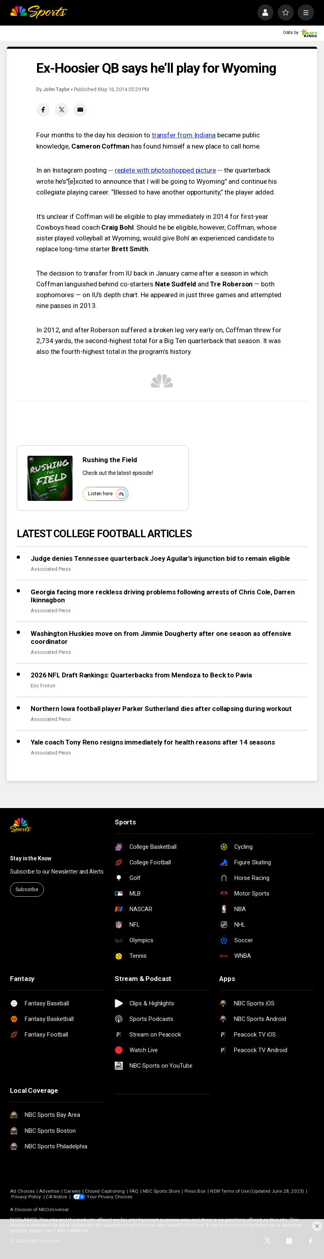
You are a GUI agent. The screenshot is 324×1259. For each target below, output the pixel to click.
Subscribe (27, 889)
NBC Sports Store (161, 1191)
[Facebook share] (43, 110)
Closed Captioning (105, 1191)
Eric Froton (43, 686)
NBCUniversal (54, 1209)
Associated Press (51, 569)
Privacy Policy (26, 1196)
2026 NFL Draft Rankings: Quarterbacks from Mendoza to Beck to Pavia (141, 675)
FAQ (134, 1191)
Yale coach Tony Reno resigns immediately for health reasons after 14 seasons (153, 742)
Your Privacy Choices (109, 1196)
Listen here (107, 494)
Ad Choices (22, 1191)
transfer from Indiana (184, 135)
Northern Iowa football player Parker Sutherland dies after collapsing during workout (161, 709)
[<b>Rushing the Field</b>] (50, 478)
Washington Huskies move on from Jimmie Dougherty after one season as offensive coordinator (161, 637)
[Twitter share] (62, 110)
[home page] (38, 12)
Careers (72, 1191)
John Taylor (56, 89)
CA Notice (56, 1196)
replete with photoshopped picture (165, 170)
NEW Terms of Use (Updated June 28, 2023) (257, 1191)
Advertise (49, 1191)
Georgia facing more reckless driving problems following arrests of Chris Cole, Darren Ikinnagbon (163, 596)
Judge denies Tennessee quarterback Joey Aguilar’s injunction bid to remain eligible (160, 558)
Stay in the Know (30, 858)
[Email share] (80, 110)
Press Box (195, 1191)
